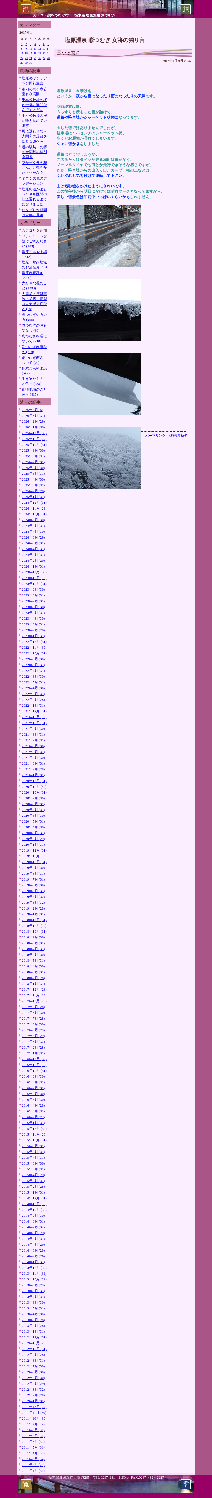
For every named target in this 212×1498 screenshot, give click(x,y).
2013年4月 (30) (33, 1314)
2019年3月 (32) (33, 902)
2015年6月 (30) (33, 1163)
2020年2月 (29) (33, 839)
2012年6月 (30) (33, 1372)
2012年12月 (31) (34, 1337)
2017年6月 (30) (33, 1024)
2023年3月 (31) (33, 624)
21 (48, 53)
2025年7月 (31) (33, 462)
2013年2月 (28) (33, 1326)
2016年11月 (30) (34, 1065)
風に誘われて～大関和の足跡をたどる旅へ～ (34, 136)
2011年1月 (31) (33, 1470)
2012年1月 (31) (33, 1401)
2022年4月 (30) (33, 688)
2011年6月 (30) (33, 1441)
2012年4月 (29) (33, 1384)
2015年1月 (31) (33, 1192)
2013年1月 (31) (33, 1331)
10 (30, 48)
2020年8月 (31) (33, 804)
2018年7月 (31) (33, 949)
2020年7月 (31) (33, 810)
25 (35, 58)
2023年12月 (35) (34, 572)
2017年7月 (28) (33, 1018)
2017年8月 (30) (33, 1013)
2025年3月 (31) (33, 485)
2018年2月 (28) (33, 978)
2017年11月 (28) (34, 995)
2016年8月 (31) (33, 1082)
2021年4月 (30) (33, 757)
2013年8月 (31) (33, 1291)
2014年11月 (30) (34, 1204)
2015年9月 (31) (33, 1146)
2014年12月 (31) (34, 1198)
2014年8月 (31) (33, 1221)
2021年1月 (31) (33, 775)
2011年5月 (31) (33, 1447)
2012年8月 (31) (33, 1360)
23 (26, 58)
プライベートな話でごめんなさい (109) (34, 241)
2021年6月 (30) (33, 746)
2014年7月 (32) (33, 1227)
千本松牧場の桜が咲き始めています (34, 120)
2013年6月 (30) (33, 1302)
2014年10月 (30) (34, 1210)
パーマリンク (155, 436)
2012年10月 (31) (34, 1349)
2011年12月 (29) (34, 1407)
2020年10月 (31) (34, 792)
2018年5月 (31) (33, 960)
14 (48, 48)
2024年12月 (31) (34, 502)
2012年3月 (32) (33, 1389)
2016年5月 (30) (33, 1099)
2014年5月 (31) (33, 1239)
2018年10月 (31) (34, 931)
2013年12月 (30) (34, 1268)
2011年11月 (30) (34, 1412)
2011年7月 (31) (33, 1436)
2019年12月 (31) (34, 850)
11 (35, 48)
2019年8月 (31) (33, 873)
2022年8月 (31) (33, 665)
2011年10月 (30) (34, 1418)
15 (21, 53)
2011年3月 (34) (33, 1459)
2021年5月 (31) (33, 752)
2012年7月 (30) (33, 1366)
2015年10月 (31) (34, 1140)
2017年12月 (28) (34, 989)
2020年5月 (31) (33, 821)
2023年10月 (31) (34, 584)
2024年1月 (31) (33, 566)
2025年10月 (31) (34, 444)
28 (48, 58)
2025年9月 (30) (33, 450)
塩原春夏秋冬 (177, 436)
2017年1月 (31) (33, 1053)
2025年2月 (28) (33, 491)
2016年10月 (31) (34, 1071)
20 (44, 53)
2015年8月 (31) (33, 1152)
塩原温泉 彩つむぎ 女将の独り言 (105, 40)
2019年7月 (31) (33, 879)
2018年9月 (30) (33, 937)
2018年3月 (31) (33, 972)
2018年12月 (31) (34, 920)
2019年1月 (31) (33, 914)
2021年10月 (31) (34, 723)
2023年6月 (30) (33, 607)
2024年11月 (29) (34, 508)
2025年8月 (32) (33, 456)
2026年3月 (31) (33, 415)
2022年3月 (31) (33, 694)
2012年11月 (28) (34, 1343)
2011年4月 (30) (33, 1453)
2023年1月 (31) (33, 636)
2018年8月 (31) (33, 943)
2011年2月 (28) (33, 1465)
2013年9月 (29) (33, 1285)
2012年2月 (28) (33, 1395)
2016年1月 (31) (33, 1123)
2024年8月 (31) (33, 526)
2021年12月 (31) (34, 711)
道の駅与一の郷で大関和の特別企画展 (34, 152)
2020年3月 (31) (33, 833)
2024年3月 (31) (33, 555)
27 (44, 58)
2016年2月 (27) (33, 1117)
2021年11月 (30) (34, 717)
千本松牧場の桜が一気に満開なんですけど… (34, 105)
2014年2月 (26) (33, 1256)
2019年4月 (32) (33, 897)
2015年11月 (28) (34, 1134)
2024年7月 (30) (33, 531)
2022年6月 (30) (33, 676)
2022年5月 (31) (33, 682)
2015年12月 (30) (34, 1128)
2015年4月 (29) (33, 1175)
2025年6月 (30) (33, 468)
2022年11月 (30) (34, 647)
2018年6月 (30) (33, 955)
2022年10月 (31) (34, 653)
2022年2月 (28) (33, 700)
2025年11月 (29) (34, 439)
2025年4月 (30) (33, 479)
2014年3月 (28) (33, 1250)
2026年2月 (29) (33, 421)
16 (26, 53)
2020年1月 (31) (33, 844)
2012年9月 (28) (33, 1355)
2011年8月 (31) (33, 1430)
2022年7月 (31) (33, 671)
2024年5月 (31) (33, 543)
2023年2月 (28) (33, 630)
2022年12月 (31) (34, 642)
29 (21, 62)
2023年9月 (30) (33, 589)
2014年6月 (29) (33, 1233)
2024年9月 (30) (33, 520)
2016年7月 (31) (33, 1088)
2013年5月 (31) (33, 1308)
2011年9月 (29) (33, 1424)
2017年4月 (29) (33, 1036)
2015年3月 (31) (33, 1181)
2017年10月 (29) (34, 1001)
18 (35, 53)
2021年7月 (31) (33, 740)
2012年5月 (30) (33, 1378)
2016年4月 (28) (33, 1105)
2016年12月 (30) (34, 1059)
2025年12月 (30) (34, 433)
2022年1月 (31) (33, 705)
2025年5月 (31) (33, 473)
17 (30, 53)
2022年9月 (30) (33, 659)
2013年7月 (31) (33, 1297)
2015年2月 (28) (33, 1186)
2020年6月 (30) (33, 815)
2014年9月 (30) (33, 1215)
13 (44, 48)
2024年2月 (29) (33, 560)
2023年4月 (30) (33, 618)
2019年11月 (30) (34, 856)
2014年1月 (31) (33, 1262)
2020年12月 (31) (34, 781)
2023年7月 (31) (33, 601)
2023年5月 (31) (33, 613)
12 (39, 48)
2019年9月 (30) (33, 868)
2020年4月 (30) (33, 827)
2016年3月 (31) (33, 1111)
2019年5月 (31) (33, 891)
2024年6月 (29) (33, 537)
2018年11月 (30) (34, 926)
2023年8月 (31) (33, 595)
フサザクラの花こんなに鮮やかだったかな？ (34, 168)
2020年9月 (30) (33, 798)
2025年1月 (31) (33, 497)
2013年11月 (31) (34, 1273)
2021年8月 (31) (33, 734)
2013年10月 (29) (34, 1279)
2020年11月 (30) (34, 786)
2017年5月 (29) (33, 1030)
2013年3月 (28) (33, 1320)
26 (39, 58)
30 (26, 62)
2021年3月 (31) (33, 763)
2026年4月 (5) (32, 410)
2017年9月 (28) (33, 1007)
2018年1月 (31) (33, 984)
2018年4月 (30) (33, 966)
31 (30, 62)
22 (21, 58)
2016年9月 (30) (33, 1076)
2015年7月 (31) (33, 1157)
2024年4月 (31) (33, 549)
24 (30, 58)
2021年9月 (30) (33, 729)
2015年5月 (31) (33, 1169)
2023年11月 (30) (34, 578)
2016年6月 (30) (33, 1094)
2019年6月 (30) (33, 885)
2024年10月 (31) (34, 514)
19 (39, 53)
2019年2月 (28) (33, 908)
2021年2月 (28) (33, 769)
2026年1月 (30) (33, 427)
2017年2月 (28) (33, 1047)
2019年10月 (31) (34, 862)
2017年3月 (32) (33, 1042)
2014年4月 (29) (33, 1244)
